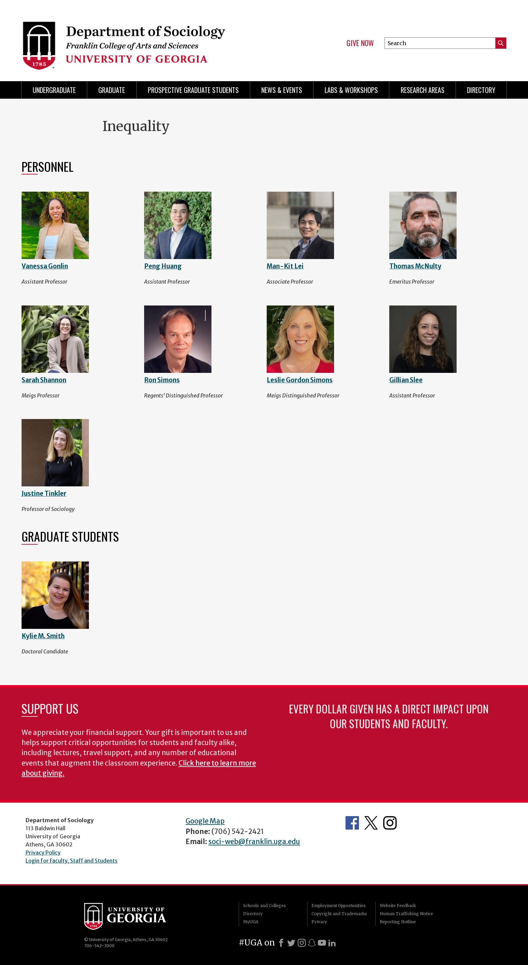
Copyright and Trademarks (339, 913)
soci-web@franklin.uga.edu (254, 841)
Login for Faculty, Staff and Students (72, 860)
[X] (291, 943)
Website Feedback (398, 905)
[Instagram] (302, 943)
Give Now (360, 43)
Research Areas (422, 90)
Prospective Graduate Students (193, 90)
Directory (481, 90)
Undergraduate (54, 90)
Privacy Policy (43, 852)
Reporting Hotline (398, 921)
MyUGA (250, 921)
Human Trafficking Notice (406, 913)
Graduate (111, 90)
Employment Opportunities (338, 905)
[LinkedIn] (332, 943)
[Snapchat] (312, 943)
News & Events (281, 90)
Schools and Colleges (264, 905)
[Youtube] (322, 943)
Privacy (319, 921)
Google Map (205, 821)
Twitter (371, 823)
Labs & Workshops (351, 90)
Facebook (352, 823)
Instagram (390, 823)
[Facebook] (281, 943)
